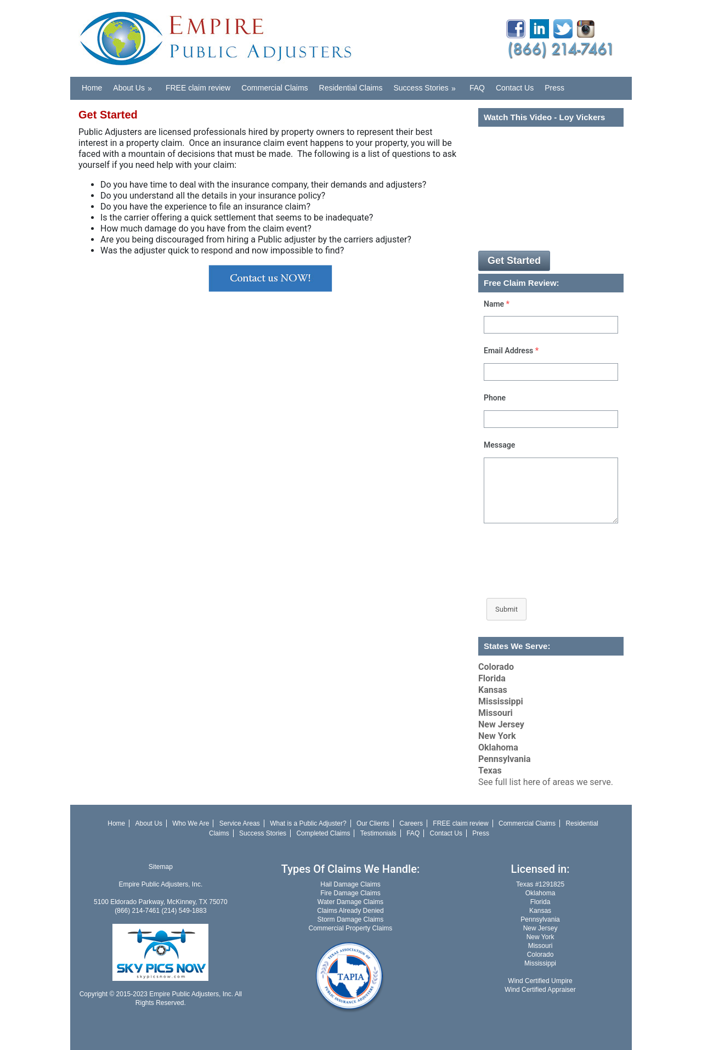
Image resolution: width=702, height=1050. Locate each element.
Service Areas (239, 823)
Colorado (496, 667)
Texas (490, 770)
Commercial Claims (274, 87)
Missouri (495, 713)
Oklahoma (498, 747)
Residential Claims (351, 87)
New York (497, 736)
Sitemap (161, 867)
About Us (136, 85)
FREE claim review (198, 87)
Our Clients (372, 823)
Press (554, 87)
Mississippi (500, 701)
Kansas (492, 690)
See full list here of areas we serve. (545, 782)
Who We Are (190, 823)
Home (92, 87)
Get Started (514, 260)
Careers (411, 823)
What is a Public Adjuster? (308, 823)
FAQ (477, 87)
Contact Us (515, 87)
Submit (506, 609)
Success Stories (428, 85)
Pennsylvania (504, 759)
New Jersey (501, 724)
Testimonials (378, 833)
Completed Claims (323, 833)
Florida (492, 678)
